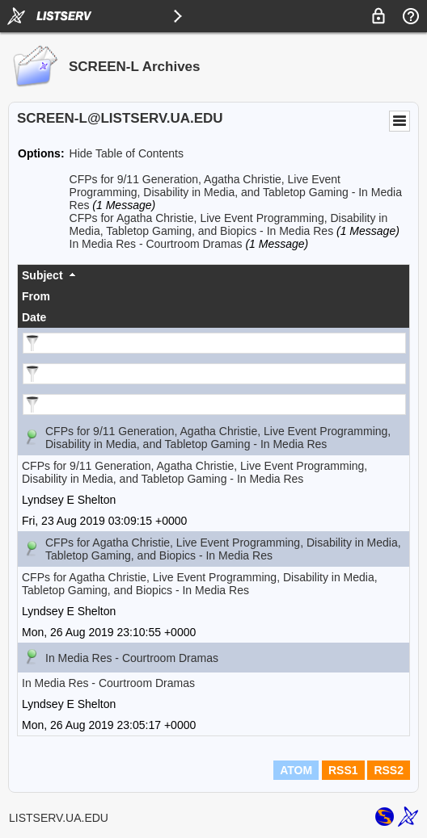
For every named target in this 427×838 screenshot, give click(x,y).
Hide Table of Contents (127, 153)
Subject (42, 275)
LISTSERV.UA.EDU (58, 817)
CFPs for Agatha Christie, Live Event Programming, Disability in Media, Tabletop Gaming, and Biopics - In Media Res (229, 224)
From (36, 296)
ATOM (296, 770)
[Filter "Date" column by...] (214, 404)
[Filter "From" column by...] (214, 373)
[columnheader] (213, 275)
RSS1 (343, 770)
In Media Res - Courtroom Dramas (156, 243)
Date (34, 317)
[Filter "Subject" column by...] (214, 343)
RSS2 (389, 770)
